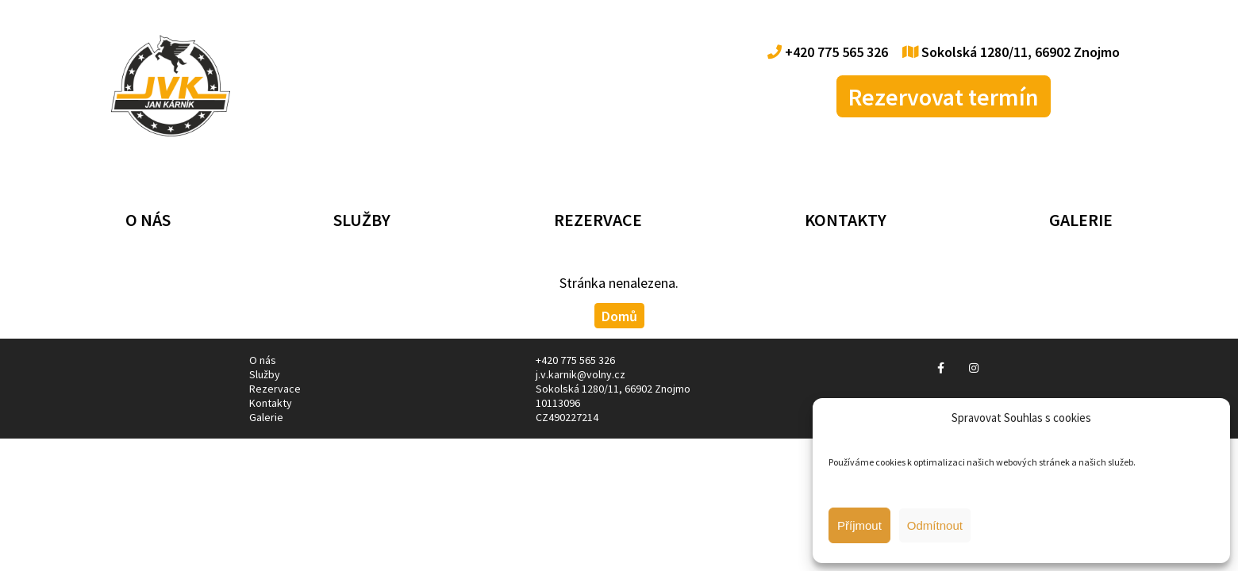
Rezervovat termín (943, 97)
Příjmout (859, 525)
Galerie (1081, 220)
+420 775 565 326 (827, 52)
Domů (619, 315)
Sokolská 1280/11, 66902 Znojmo (1011, 52)
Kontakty (845, 220)
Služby (361, 220)
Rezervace (598, 220)
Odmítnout (935, 525)
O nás (148, 220)
